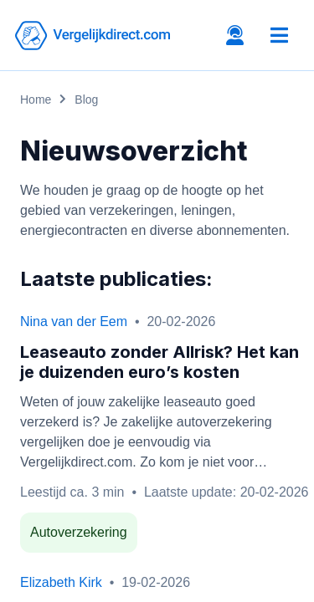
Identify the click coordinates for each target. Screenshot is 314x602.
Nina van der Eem (73, 321)
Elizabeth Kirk (61, 582)
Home (35, 99)
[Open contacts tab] (235, 35)
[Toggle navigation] (279, 35)
